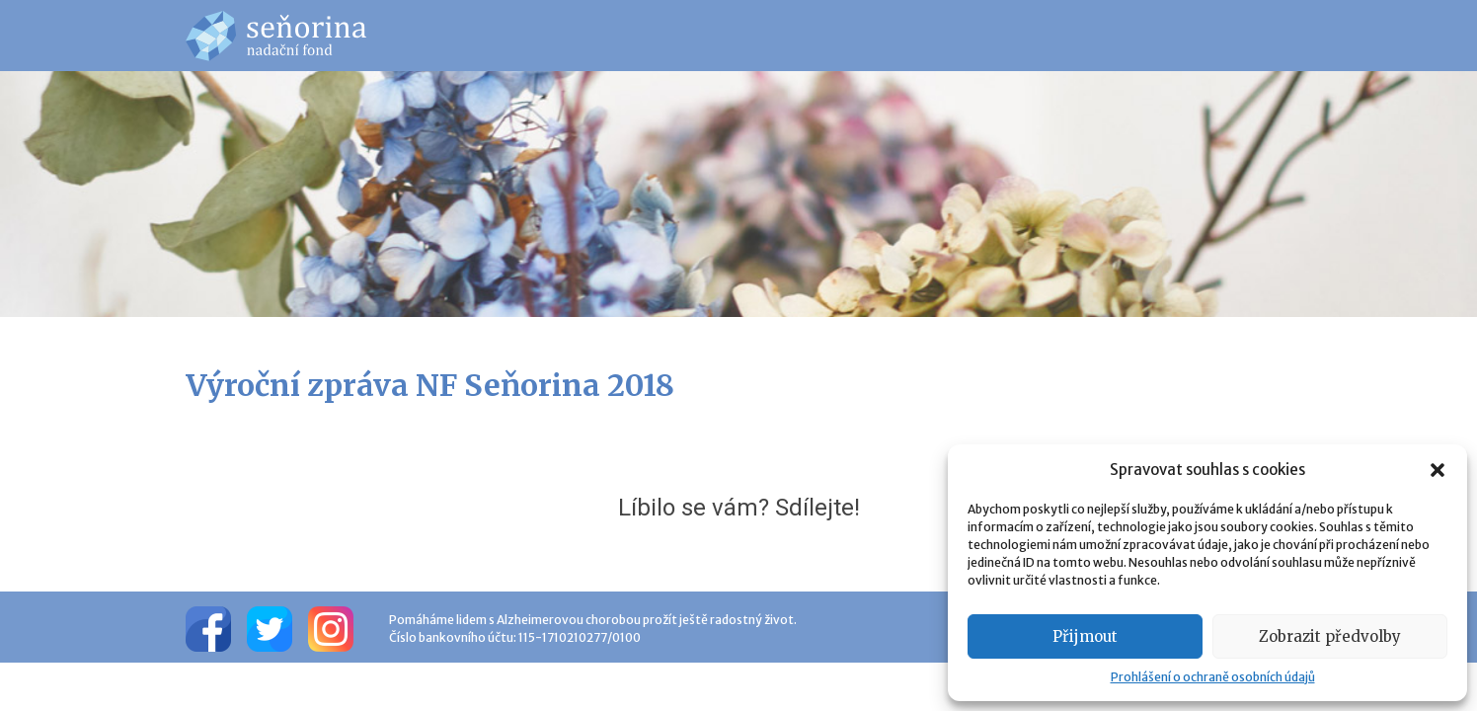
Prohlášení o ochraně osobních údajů (1213, 677)
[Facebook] (208, 627)
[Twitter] (269, 627)
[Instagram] (330, 627)
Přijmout (1085, 636)
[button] (1437, 470)
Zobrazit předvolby (1330, 636)
